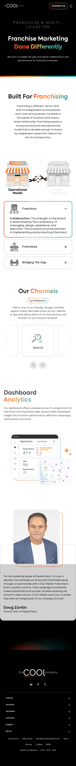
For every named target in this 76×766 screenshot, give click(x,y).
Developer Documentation (48, 739)
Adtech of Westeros (28, 750)
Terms (65, 739)
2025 (54, 750)
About (9, 731)
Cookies (38, 744)
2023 (48, 750)
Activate (10, 705)
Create (9, 698)
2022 (42, 750)
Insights (9, 725)
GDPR (48, 744)
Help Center (27, 739)
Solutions (10, 718)
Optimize (10, 711)
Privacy (28, 744)
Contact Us (13, 739)
